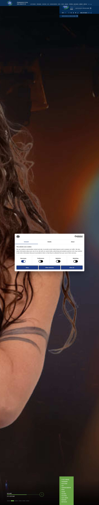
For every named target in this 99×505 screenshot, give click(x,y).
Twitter (73, 13)
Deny (27, 267)
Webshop (63, 500)
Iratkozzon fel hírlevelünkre (69, 16)
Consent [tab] (26, 241)
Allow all (71, 267)
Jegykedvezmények (66, 487)
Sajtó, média (64, 498)
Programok (64, 481)
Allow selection (49, 267)
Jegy (62, 485)
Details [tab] (49, 241)
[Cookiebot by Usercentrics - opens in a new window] (76, 236)
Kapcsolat (64, 502)
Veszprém (64, 496)
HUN (63, 12)
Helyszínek (64, 483)
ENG (65, 12)
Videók (63, 492)
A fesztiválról (65, 479)
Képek (62, 489)
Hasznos (63, 494)
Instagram (75, 13)
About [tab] (72, 241)
